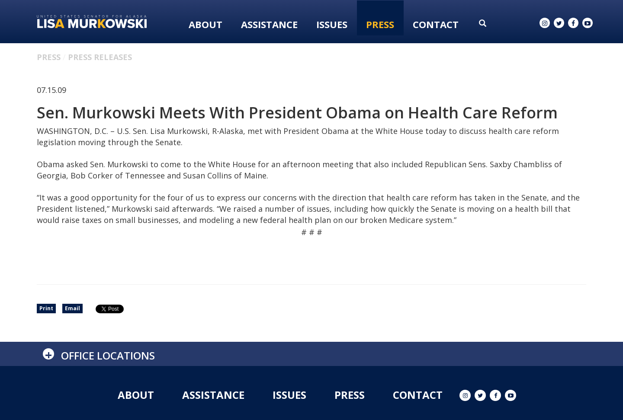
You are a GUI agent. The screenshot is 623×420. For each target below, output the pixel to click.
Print (46, 308)
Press (380, 24)
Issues (331, 24)
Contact (436, 24)
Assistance (269, 24)
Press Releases (100, 57)
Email (72, 308)
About (205, 24)
